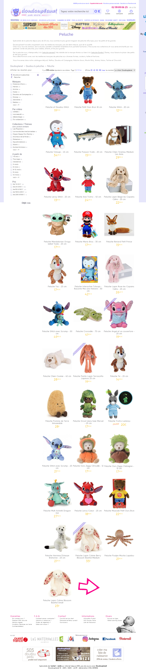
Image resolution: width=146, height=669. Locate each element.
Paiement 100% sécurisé (19, 620)
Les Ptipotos (18, 129)
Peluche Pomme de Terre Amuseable (57, 407)
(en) (22, 626)
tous (103, 70)
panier (131, 12)
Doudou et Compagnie (22, 94)
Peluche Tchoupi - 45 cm (57, 137)
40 (94, 70)
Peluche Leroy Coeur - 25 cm (88, 496)
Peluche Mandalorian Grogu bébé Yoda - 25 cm (57, 228)
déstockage (17, 117)
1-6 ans (15, 157)
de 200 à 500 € (20, 195)
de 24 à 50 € (19, 187)
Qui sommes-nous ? (18, 618)
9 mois (15, 172)
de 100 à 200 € (20, 192)
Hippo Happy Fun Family (22, 134)
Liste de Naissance (89, 622)
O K (97, 11)
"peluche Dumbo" (97, 52)
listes (107, 12)
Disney (15, 97)
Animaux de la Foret (21, 137)
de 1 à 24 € (18, 184)
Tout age (16, 159)
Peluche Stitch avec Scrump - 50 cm (57, 317)
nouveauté (17, 114)
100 (100, 70)
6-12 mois (17, 170)
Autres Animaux (19, 147)
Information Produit (89, 618)
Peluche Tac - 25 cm (57, 271)
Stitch (15, 145)
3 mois (15, 164)
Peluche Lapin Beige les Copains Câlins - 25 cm (119, 183)
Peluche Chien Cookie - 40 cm (57, 361)
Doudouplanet (16, 66)
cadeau (16, 112)
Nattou (15, 102)
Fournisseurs (64, 622)
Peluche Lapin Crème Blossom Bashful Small (57, 586)
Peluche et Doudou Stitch (57, 92)
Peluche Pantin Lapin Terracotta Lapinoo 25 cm (88, 362)
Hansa (15, 87)
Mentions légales (17, 622)
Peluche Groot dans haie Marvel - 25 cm (88, 407)
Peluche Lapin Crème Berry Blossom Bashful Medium (88, 542)
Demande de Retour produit (68, 620)
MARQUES (131, 20)
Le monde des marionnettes (24, 131)
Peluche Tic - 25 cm (119, 361)
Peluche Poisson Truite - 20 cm (88, 137)
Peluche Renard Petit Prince (119, 227)
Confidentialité (16, 626)
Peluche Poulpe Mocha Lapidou (119, 541)
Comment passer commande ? (45, 618)
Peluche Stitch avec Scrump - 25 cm (57, 452)
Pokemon (16, 139)
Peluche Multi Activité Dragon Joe (57, 497)
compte (119, 12)
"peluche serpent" (48, 52)
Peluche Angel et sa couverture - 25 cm (119, 317)
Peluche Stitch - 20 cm (119, 92)
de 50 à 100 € (19, 189)
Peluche (50, 66)
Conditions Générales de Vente (22, 624)
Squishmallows (19, 142)
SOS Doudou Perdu (90, 620)
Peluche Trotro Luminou (119, 406)
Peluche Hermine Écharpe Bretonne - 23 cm (57, 542)
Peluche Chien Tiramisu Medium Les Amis (119, 138)
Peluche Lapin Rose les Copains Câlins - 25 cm (119, 273)
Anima (15, 89)
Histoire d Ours (19, 84)
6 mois (15, 167)
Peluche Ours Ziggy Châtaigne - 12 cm (119, 452)
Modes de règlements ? (43, 622)
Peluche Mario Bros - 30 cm (88, 227)
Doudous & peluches (35, 66)
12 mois (16, 175)
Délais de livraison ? (42, 624)
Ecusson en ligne (112, 618)
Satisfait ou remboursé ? (43, 620)
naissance (17, 162)
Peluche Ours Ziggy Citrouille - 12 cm (88, 452)
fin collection (18, 119)
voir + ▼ (16, 105)
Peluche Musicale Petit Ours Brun (119, 496)
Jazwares (16, 100)
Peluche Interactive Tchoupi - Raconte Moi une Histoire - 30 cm (88, 274)
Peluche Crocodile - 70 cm (88, 316)
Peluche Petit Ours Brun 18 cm (88, 92)
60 (97, 70)
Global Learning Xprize (114, 620)
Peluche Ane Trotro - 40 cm (88, 182)
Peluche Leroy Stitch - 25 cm (57, 182)
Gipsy (15, 92)
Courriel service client (67, 618)
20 (91, 70)
